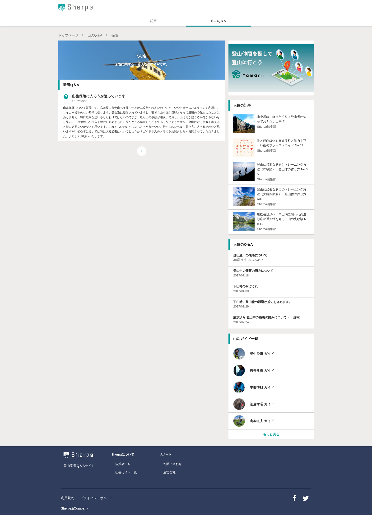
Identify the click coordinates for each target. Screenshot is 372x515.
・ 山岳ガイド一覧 (124, 472)
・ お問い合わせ (170, 464)
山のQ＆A (218, 21)
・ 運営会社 (167, 472)
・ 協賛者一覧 (121, 464)
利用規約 (67, 498)
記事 (153, 21)
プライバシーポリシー (96, 498)
